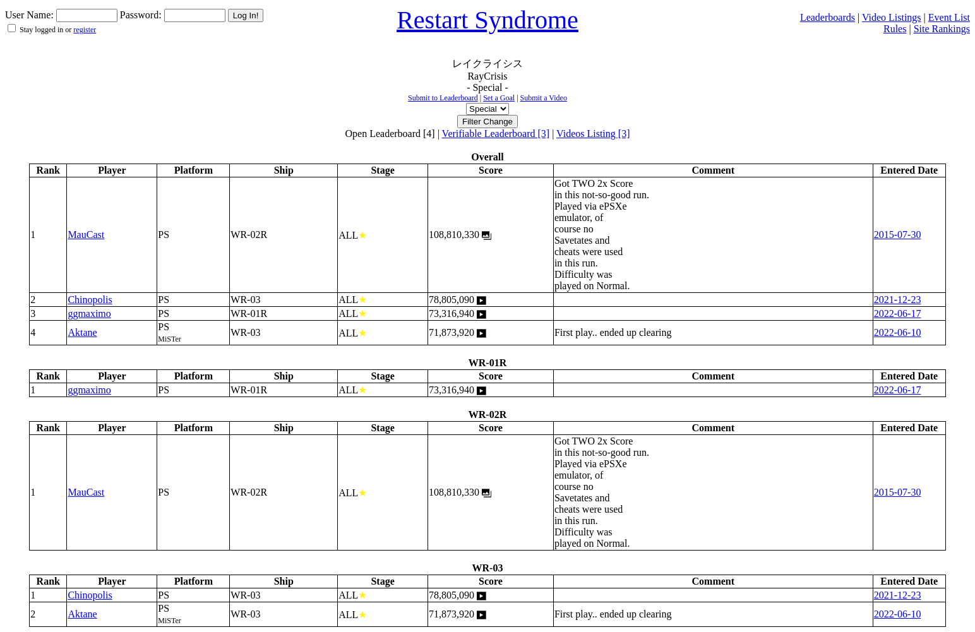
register (84, 29)
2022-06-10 (897, 332)
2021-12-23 (897, 299)
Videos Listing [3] (593, 133)
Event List (949, 17)
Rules (894, 28)
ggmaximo (89, 313)
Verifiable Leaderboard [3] (496, 133)
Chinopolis (90, 299)
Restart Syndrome (487, 20)
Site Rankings (942, 28)
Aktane (82, 332)
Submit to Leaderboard (443, 97)
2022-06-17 (897, 313)
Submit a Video (543, 97)
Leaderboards (827, 17)
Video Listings (891, 17)
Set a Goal (499, 97)
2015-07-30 (897, 234)
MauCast (86, 234)
